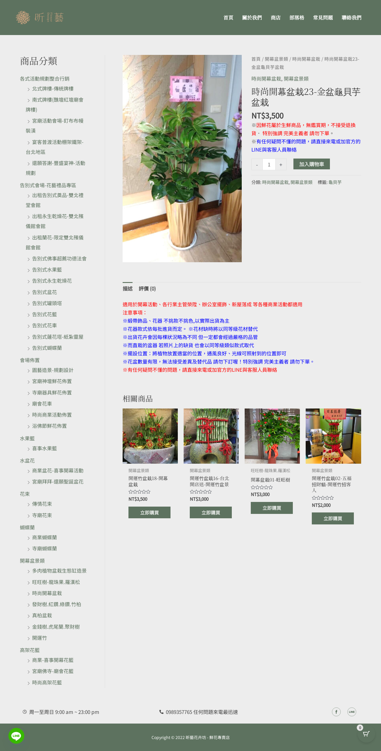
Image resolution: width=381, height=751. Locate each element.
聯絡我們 (351, 17)
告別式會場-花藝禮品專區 (48, 185)
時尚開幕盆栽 (47, 593)
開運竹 (39, 637)
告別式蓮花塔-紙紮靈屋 (57, 336)
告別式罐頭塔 (47, 303)
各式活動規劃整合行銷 (44, 78)
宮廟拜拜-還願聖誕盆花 (57, 481)
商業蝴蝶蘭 (44, 537)
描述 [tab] (128, 288)
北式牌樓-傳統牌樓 (53, 88)
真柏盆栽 (42, 615)
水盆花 (27, 460)
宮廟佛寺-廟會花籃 (53, 670)
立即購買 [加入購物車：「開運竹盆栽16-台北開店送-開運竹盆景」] (211, 513)
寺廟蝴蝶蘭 (44, 548)
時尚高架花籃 (47, 682)
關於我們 (252, 17)
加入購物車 (311, 164)
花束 (25, 493)
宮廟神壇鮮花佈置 (52, 381)
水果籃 (27, 438)
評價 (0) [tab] (147, 288)
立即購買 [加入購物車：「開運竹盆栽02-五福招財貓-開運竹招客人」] (333, 520)
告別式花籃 (44, 314)
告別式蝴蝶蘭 (47, 347)
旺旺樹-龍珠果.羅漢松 (56, 581)
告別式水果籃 (47, 269)
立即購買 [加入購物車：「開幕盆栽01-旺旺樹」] (272, 508)
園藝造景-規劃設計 (53, 369)
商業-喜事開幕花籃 (53, 659)
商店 (276, 17)
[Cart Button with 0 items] (366, 736)
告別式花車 (44, 325)
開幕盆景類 (32, 560)
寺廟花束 (42, 515)
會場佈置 (30, 360)
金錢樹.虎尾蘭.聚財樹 (56, 626)
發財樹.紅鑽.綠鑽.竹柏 (56, 604)
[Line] (16, 736)
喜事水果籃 (44, 448)
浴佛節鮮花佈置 (49, 425)
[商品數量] (269, 164)
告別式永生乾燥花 (52, 280)
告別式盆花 (44, 291)
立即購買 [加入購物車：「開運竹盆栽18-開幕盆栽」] (150, 513)
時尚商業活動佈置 (52, 414)
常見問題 (323, 17)
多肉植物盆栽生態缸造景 (59, 570)
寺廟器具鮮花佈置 (52, 392)
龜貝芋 (335, 182)
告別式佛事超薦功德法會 (59, 258)
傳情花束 (42, 503)
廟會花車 (42, 403)
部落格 (296, 17)
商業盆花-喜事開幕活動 (57, 470)
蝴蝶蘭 (27, 527)
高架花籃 (30, 649)
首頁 (228, 17)
